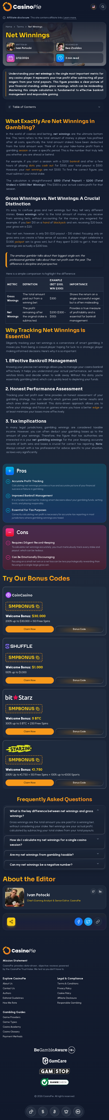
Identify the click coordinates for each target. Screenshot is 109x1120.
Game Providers (11, 1017)
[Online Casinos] (31, 1111)
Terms (20, 26)
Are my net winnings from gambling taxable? (54, 854)
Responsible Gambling (69, 1002)
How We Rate (10, 1002)
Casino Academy (12, 1026)
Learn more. (70, 17)
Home (9, 26)
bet (28, 222)
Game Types (10, 1022)
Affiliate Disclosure (67, 998)
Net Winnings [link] (35, 26)
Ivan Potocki (38, 894)
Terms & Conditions (67, 983)
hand (46, 222)
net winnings (34, 169)
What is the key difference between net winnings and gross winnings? (54, 813)
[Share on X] (88, 922)
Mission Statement (15, 960)
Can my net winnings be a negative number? (54, 864)
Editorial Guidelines (13, 998)
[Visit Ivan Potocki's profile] (14, 897)
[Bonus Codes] (43, 1111)
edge (96, 407)
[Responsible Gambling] (78, 1111)
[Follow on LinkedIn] (100, 891)
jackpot (19, 241)
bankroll (98, 90)
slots (32, 165)
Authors (7, 993)
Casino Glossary (11, 1031)
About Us (7, 983)
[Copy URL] (98, 922)
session (23, 150)
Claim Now (30, 629)
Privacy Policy (64, 988)
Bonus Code (79, 629)
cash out (47, 165)
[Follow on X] (93, 891)
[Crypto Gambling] (54, 1111)
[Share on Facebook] (78, 922)
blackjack (60, 222)
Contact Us (9, 988)
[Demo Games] (66, 1111)
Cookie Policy (64, 993)
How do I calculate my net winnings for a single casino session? (54, 842)
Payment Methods (12, 1036)
